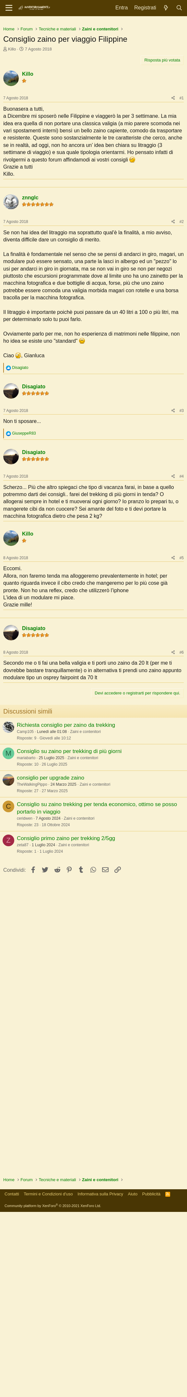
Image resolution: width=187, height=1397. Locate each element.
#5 (182, 695)
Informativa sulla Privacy (100, 1379)
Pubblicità (151, 1379)
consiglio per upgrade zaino (50, 963)
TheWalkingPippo (32, 969)
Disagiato (33, 524)
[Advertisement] (93, 68)
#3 (182, 548)
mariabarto (26, 943)
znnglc (30, 335)
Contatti (12, 1379)
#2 (182, 359)
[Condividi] (173, 189)
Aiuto (133, 1379)
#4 (182, 614)
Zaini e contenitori (85, 917)
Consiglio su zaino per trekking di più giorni (69, 936)
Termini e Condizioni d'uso (48, 1379)
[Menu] (9, 8)
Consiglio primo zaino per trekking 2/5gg (66, 1023)
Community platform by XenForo (53, 1391)
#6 (182, 837)
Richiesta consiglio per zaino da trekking (66, 910)
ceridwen (24, 1003)
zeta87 (23, 1030)
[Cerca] (179, 8)
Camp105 (25, 917)
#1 (182, 188)
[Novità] (166, 8)
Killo (12, 139)
